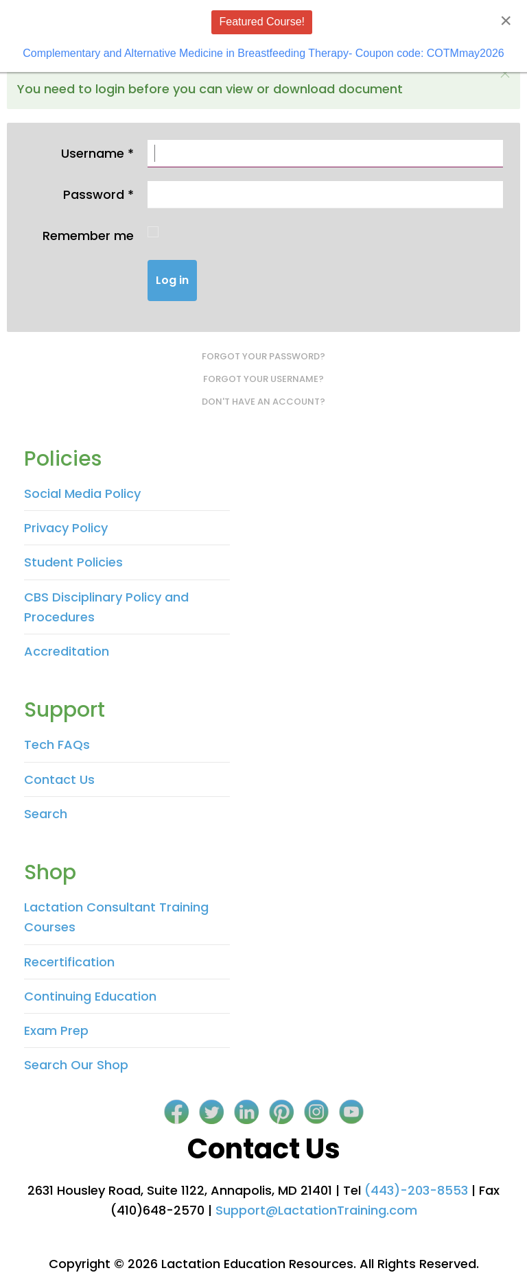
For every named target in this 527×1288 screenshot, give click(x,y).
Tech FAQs (57, 744)
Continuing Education (90, 996)
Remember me (88, 235)
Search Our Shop (76, 1064)
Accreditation (66, 651)
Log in (172, 280)
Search (45, 813)
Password (98, 194)
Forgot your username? (263, 378)
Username (97, 153)
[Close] (505, 20)
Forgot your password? (263, 356)
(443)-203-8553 (416, 1190)
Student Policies (73, 562)
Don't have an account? (263, 401)
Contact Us (59, 779)
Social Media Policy (82, 493)
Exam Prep (56, 1030)
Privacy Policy (66, 527)
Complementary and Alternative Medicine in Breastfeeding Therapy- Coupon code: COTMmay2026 (263, 53)
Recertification (69, 961)
